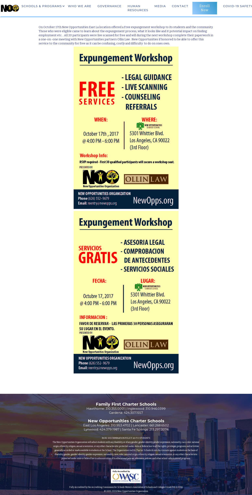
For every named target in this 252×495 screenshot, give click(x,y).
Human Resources (138, 8)
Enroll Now (205, 8)
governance (109, 6)
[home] (10, 8)
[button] (43, 6)
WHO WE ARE (79, 6)
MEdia (160, 6)
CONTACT (180, 6)
